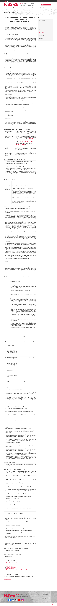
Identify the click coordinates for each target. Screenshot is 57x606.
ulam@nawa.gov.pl (7, 579)
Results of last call (42, 35)
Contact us (45, 594)
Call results (40, 26)
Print (34, 585)
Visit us (44, 598)
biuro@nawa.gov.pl (46, 596)
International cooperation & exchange (27, 7)
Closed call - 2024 (41, 31)
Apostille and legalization (40, 7)
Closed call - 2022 (41, 38)
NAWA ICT (31, 138)
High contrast (40, 1)
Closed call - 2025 (41, 29)
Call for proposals (41, 22)
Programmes (10, 7)
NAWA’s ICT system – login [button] (46, 4)
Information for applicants (42, 24)
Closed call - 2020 (41, 39)
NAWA (5, 7)
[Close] (52, 604)
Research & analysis (16, 7)
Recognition (48, 7)
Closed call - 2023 (41, 32)
